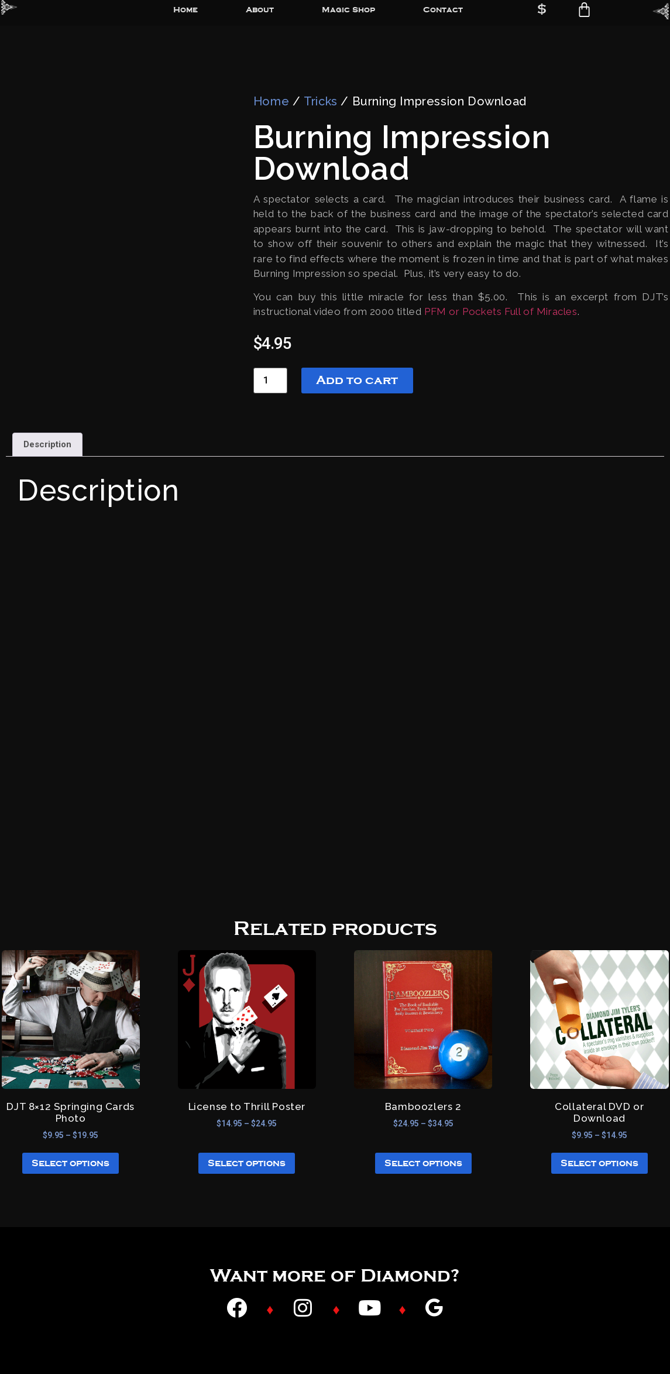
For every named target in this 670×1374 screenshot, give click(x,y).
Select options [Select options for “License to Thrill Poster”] (247, 1163)
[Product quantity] (270, 380)
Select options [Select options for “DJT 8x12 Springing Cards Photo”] (70, 1163)
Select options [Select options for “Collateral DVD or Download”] (599, 1163)
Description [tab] (47, 444)
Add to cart (357, 380)
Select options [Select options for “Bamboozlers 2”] (423, 1163)
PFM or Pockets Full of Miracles (501, 311)
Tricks (321, 101)
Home (271, 101)
